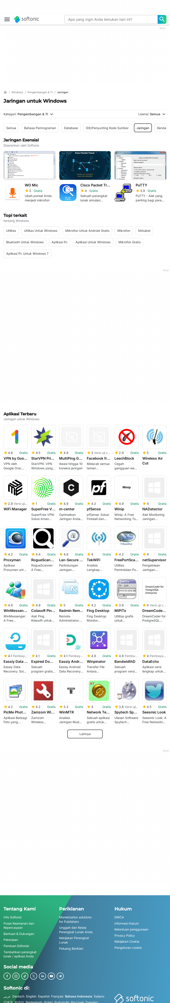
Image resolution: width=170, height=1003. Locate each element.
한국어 (19, 1000)
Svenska (91, 1000)
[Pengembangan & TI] (40, 92)
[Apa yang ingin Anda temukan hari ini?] (162, 19)
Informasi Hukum (126, 921)
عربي (7, 994)
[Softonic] (26, 19)
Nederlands (34, 1000)
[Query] (111, 19)
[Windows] (17, 92)
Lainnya (85, 731)
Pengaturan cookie (128, 945)
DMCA (119, 915)
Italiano (99, 994)
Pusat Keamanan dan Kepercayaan (19, 923)
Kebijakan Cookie (126, 939)
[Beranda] (5, 92)
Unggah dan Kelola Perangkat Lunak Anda (76, 927)
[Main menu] (7, 19)
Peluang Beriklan (71, 946)
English (31, 994)
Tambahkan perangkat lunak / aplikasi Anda (20, 951)
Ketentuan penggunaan (131, 927)
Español (43, 994)
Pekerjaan (11, 937)
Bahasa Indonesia (78, 994)
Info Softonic (13, 915)
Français (57, 994)
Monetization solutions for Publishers (75, 917)
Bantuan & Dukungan (19, 931)
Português (61, 1000)
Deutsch (18, 994)
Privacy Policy (124, 933)
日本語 (8, 1000)
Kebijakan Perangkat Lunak (74, 938)
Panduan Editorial (16, 943)
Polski (48, 1000)
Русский (77, 1000)
